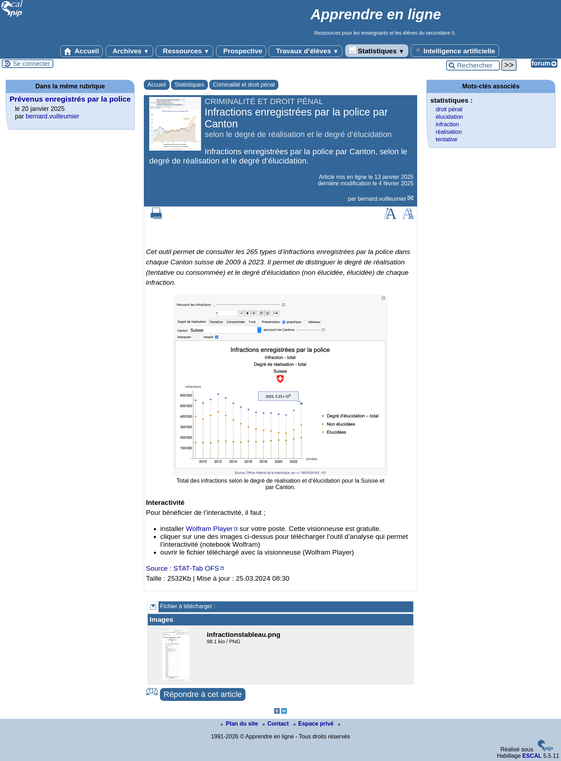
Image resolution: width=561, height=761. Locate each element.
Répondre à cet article (203, 694)
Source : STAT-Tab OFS (182, 568)
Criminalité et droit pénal (244, 85)
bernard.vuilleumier (382, 199)
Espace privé (314, 724)
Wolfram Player (209, 528)
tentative (446, 139)
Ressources (184, 51)
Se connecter (31, 63)
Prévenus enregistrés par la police (70, 99)
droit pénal (449, 109)
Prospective (241, 51)
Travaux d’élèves (305, 51)
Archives (129, 51)
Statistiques (376, 50)
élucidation (449, 117)
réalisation (449, 132)
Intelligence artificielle (455, 50)
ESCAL (532, 756)
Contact (277, 724)
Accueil (81, 51)
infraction (447, 124)
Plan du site (240, 724)
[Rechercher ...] (473, 65)
